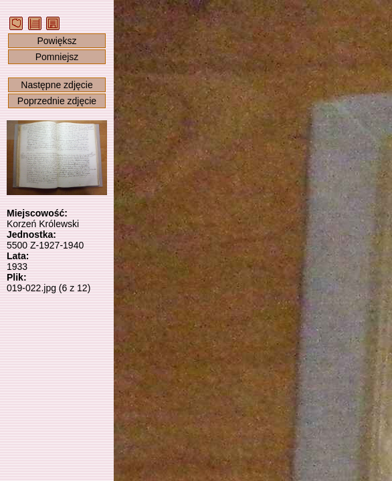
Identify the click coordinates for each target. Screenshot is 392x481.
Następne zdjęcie (56, 84)
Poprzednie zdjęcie (56, 101)
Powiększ (56, 40)
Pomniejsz (57, 56)
